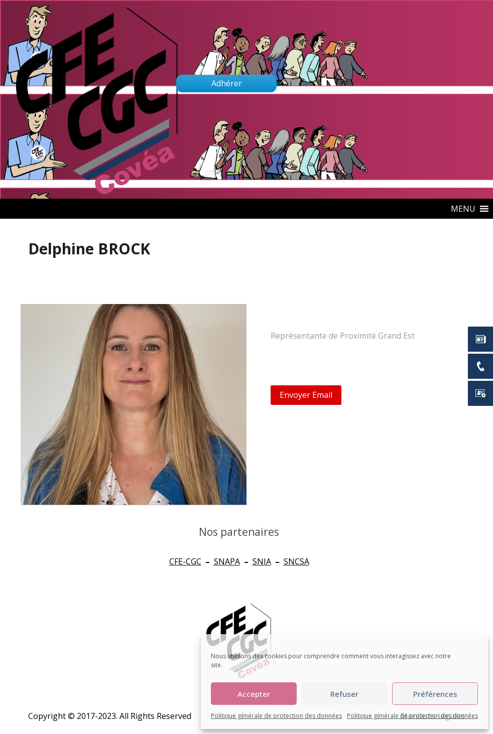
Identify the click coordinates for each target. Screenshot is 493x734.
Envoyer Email (306, 394)
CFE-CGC (185, 561)
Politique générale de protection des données (276, 715)
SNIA (262, 561)
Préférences (435, 694)
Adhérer (226, 83)
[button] (463, 209)
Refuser (344, 694)
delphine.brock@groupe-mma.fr (344, 356)
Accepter (253, 694)
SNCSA (296, 561)
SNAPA (227, 561)
